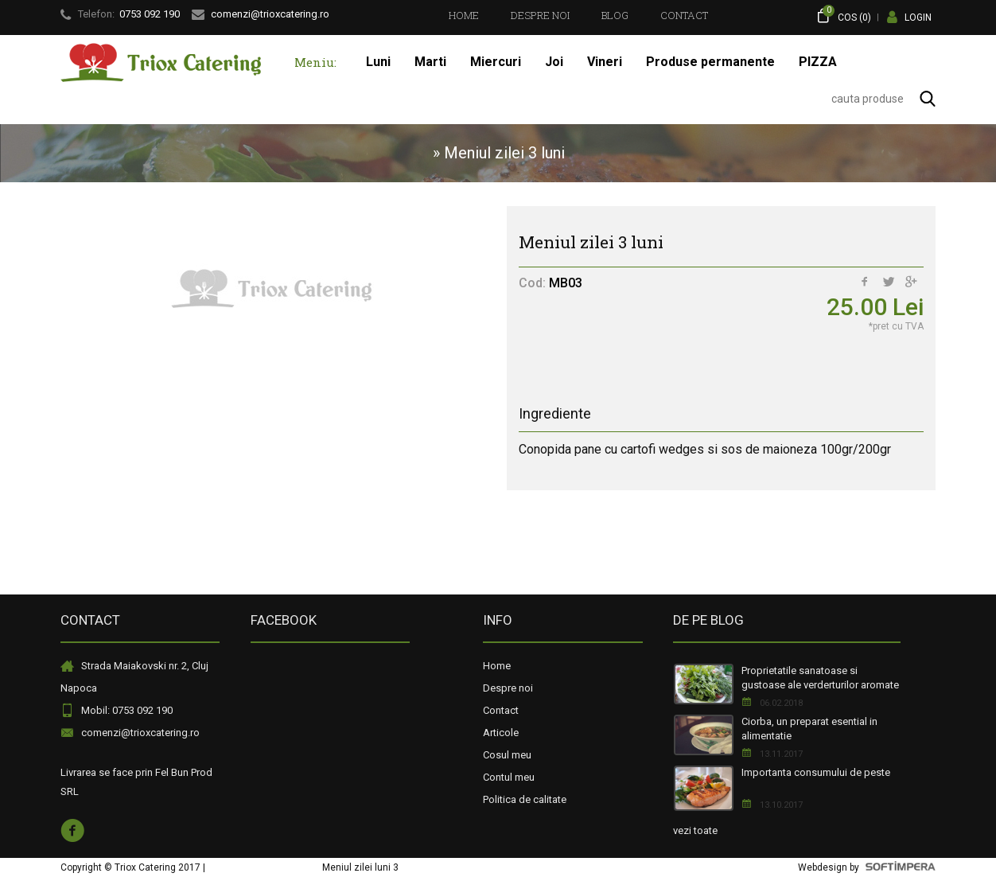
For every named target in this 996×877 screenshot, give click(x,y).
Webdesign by (867, 867)
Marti (430, 61)
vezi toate (695, 830)
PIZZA (818, 61)
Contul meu (509, 777)
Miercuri (495, 61)
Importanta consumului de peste (815, 772)
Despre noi (540, 15)
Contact (684, 15)
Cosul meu (507, 755)
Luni (378, 61)
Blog (614, 15)
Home (464, 15)
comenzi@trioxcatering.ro (140, 733)
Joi (554, 61)
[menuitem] (464, 15)
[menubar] (578, 15)
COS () (843, 15)
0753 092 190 (149, 14)
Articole (501, 733)
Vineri (604, 61)
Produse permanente (710, 61)
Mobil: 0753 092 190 (127, 710)
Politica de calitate (524, 799)
